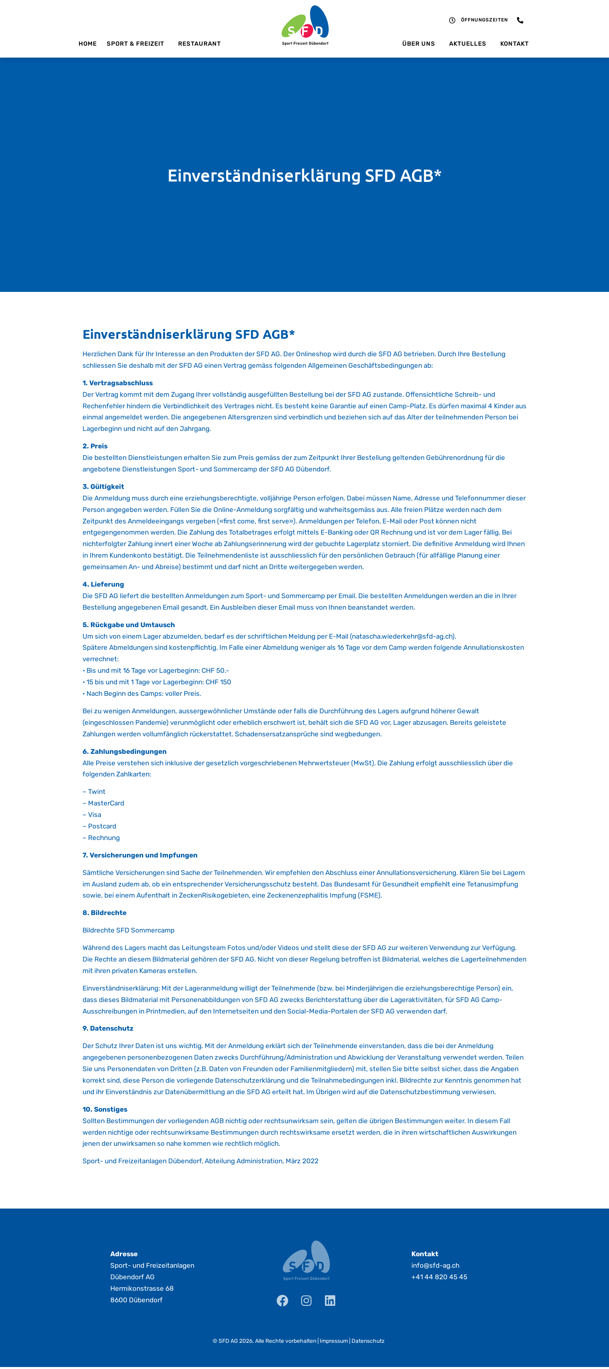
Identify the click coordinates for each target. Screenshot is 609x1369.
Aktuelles (469, 44)
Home (88, 43)
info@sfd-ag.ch (435, 1265)
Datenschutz (368, 1341)
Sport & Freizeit (137, 44)
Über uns (420, 44)
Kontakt (514, 43)
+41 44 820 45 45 (439, 1277)
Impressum (334, 1341)
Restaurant (199, 43)
